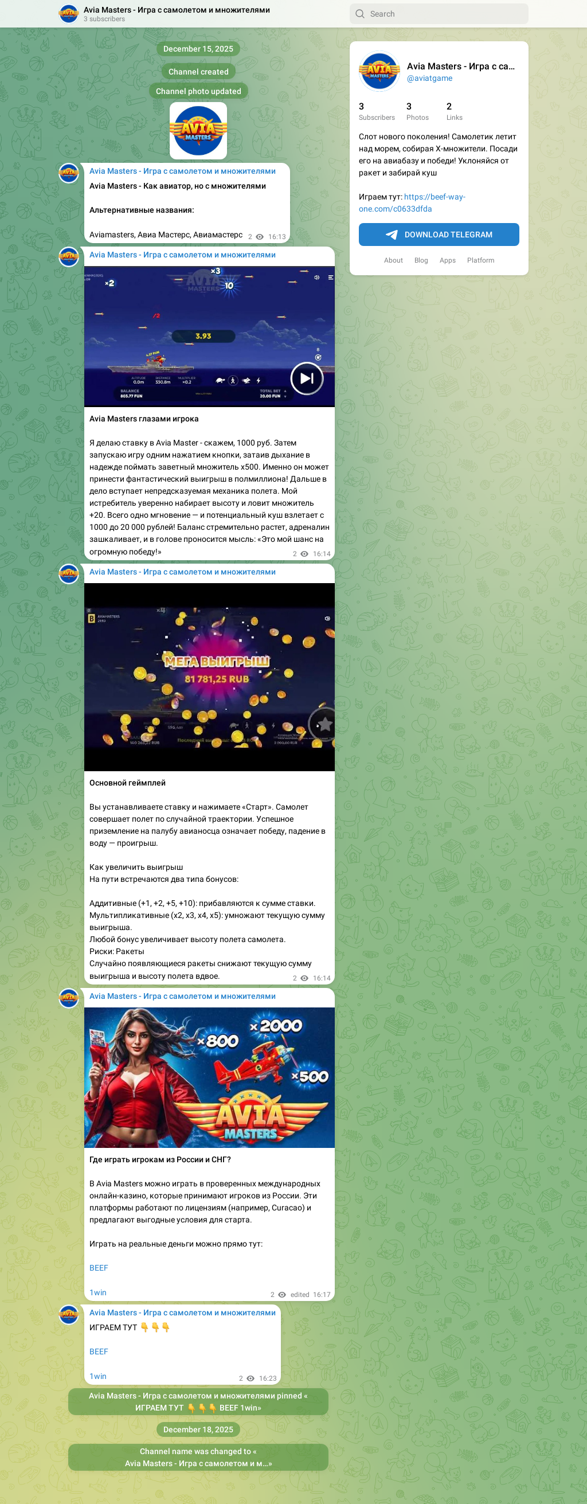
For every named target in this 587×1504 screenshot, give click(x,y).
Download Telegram (439, 235)
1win (98, 1292)
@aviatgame (429, 78)
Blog (421, 260)
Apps (448, 260)
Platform (481, 260)
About (393, 260)
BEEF (98, 1267)
